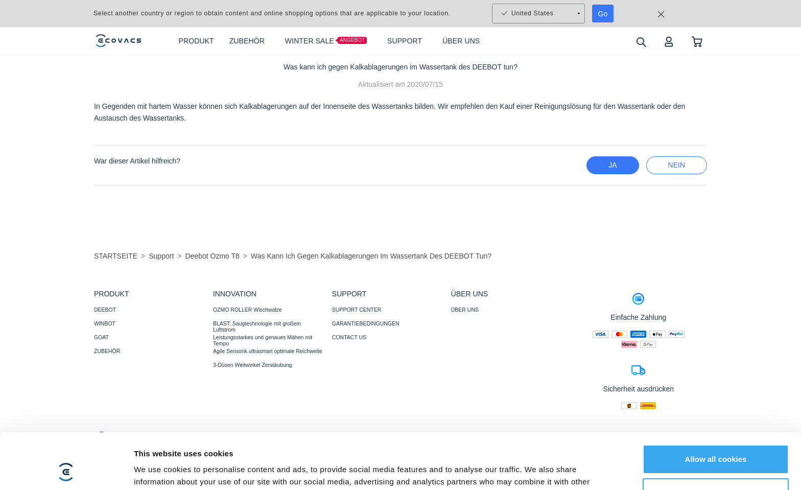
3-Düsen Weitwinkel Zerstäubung (252, 365)
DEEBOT (105, 310)
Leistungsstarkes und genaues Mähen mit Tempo (262, 340)
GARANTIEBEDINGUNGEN (365, 323)
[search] (641, 41)
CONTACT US (349, 337)
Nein (676, 165)
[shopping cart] (697, 41)
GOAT (101, 337)
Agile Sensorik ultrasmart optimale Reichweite (267, 351)
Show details (157, 469)
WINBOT (104, 323)
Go (603, 14)
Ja (612, 165)
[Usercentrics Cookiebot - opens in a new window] (66, 470)
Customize (716, 440)
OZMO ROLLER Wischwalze (247, 310)
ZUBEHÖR (107, 351)
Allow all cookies (716, 407)
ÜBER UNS (465, 310)
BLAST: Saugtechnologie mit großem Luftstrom (257, 326)
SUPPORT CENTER (356, 310)
